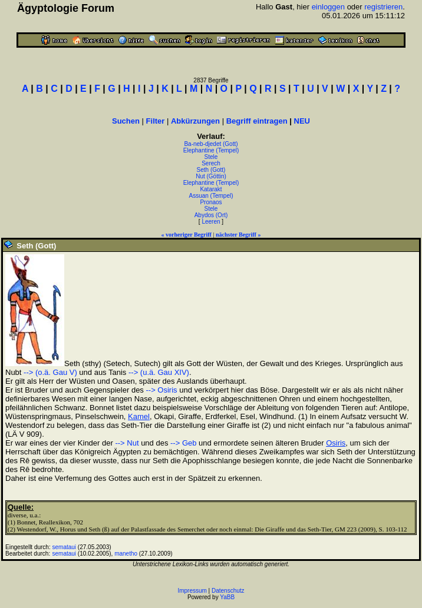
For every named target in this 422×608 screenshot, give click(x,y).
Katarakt (211, 189)
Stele (211, 157)
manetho (125, 553)
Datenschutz (228, 590)
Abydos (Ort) (211, 215)
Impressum (191, 590)
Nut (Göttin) (211, 176)
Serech (211, 163)
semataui (64, 547)
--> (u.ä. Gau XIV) (158, 372)
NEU (302, 121)
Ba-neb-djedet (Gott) (211, 144)
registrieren (383, 6)
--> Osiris (161, 390)
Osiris (335, 442)
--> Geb (183, 442)
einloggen (328, 6)
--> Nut (127, 442)
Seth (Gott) (211, 170)
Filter (155, 121)
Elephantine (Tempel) (211, 150)
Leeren (211, 221)
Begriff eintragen (257, 121)
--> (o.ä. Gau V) (50, 372)
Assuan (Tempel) (211, 195)
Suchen (126, 121)
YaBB (227, 597)
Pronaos (211, 202)
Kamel (139, 416)
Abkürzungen (195, 121)
